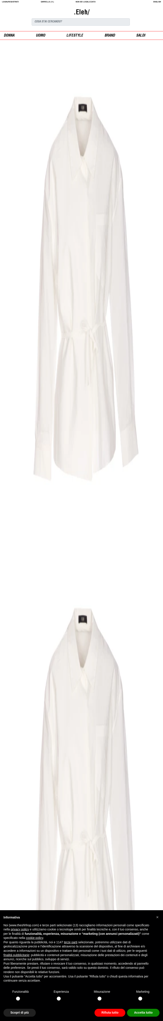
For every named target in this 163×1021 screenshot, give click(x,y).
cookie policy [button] (34, 938)
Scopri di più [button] (19, 1012)
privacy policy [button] (20, 929)
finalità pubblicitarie (16, 955)
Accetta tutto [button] (143, 1012)
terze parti (70, 942)
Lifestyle (74, 36)
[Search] (81, 22)
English (157, 2)
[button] (157, 917)
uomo (40, 36)
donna (9, 36)
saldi (140, 36)
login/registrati (10, 2)
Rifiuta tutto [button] (110, 1012)
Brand (109, 36)
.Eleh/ (81, 13)
